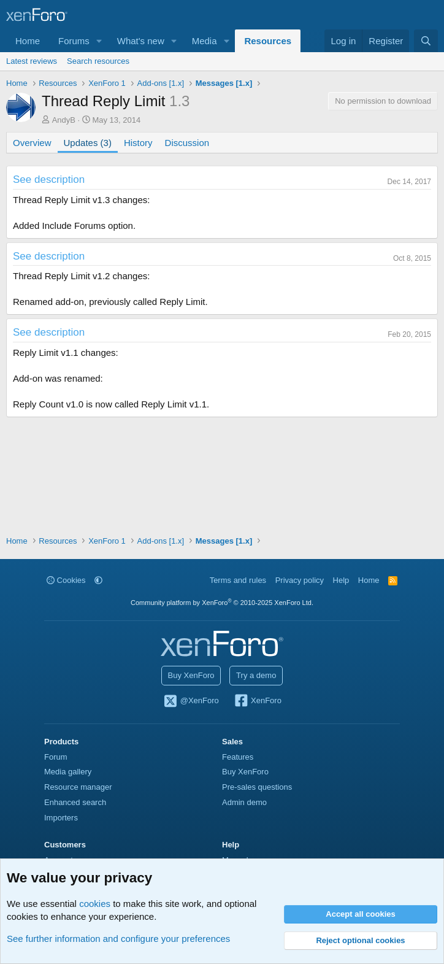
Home (27, 41)
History (138, 142)
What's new (140, 41)
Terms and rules (238, 580)
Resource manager (78, 787)
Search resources (98, 61)
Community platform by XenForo (222, 602)
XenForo (257, 701)
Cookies (66, 580)
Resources (267, 41)
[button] (99, 40)
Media (204, 41)
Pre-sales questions (257, 787)
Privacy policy (299, 580)
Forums (74, 41)
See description (49, 179)
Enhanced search (75, 802)
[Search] (426, 40)
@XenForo (191, 701)
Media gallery (67, 771)
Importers (61, 817)
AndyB (63, 120)
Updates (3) (88, 142)
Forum (55, 757)
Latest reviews (31, 61)
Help (341, 580)
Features (237, 757)
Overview (32, 142)
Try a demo (256, 675)
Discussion (187, 142)
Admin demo (244, 802)
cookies (94, 903)
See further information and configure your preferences (118, 938)
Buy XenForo (191, 675)
